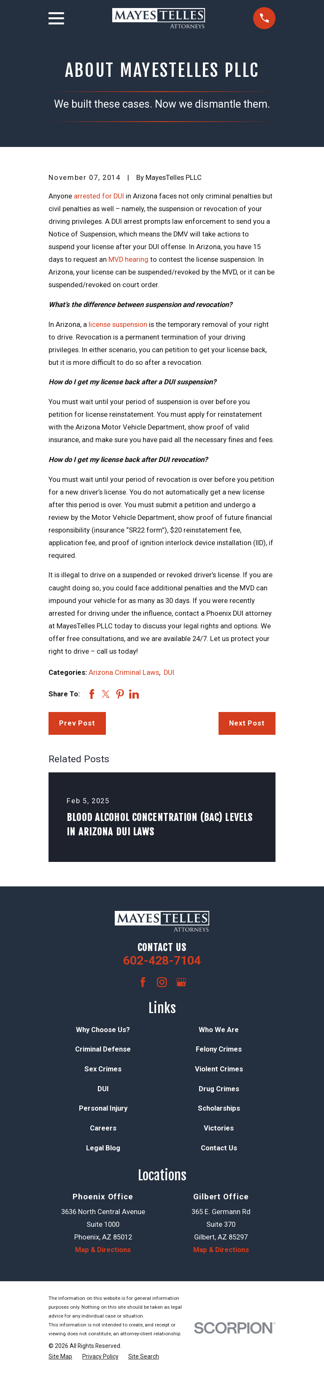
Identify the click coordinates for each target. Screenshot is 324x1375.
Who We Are (219, 1030)
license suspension (118, 325)
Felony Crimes (219, 1049)
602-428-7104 (162, 960)
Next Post (247, 723)
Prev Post (77, 723)
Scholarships (219, 1108)
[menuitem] (60, 1356)
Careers (103, 1128)
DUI (169, 672)
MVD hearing (128, 259)
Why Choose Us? (103, 1030)
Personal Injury (103, 1108)
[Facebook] (143, 982)
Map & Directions (103, 1250)
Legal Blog (103, 1148)
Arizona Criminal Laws (124, 672)
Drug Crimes (219, 1089)
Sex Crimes (103, 1069)
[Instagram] (162, 982)
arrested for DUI (99, 196)
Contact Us (219, 1148)
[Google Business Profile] (181, 982)
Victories (219, 1128)
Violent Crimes (219, 1069)
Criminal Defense (103, 1049)
